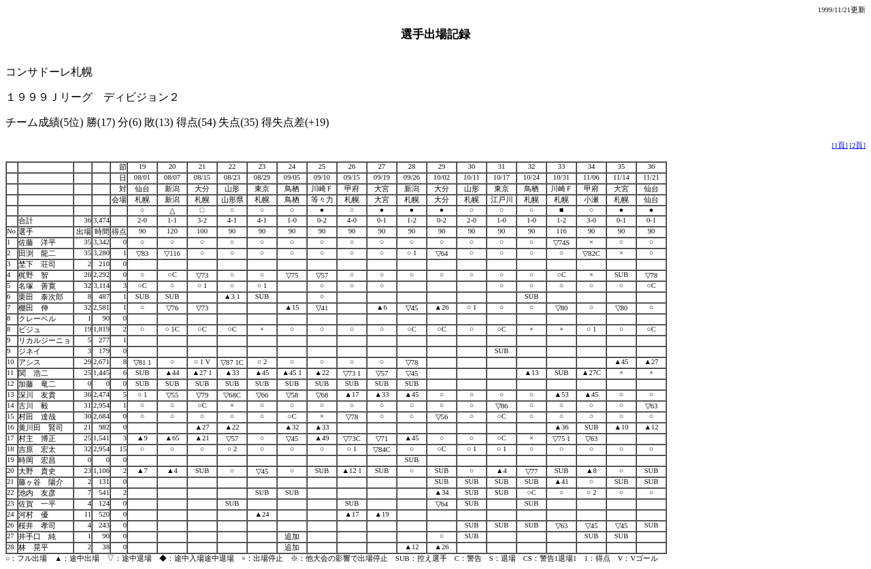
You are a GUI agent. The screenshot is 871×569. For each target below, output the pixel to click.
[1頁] (839, 145)
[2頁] (858, 145)
